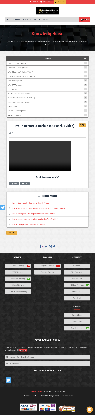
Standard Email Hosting (18, 291)
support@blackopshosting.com (20, 357)
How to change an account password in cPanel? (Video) (32, 213)
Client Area (60, 2)
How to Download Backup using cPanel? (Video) (29, 203)
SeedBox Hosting (18, 278)
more (23, 350)
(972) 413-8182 (13, 363)
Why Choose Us (77, 272)
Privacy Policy (67, 395)
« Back (11, 233)
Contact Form (77, 315)
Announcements (77, 291)
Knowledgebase (27, 41)
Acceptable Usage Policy (49, 395)
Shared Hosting (18, 266)
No (24, 184)
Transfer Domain (47, 272)
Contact (34, 2)
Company (45, 20)
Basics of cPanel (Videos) (46, 41)
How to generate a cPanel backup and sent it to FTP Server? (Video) (37, 208)
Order (85, 20)
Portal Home (13, 41)
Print (82, 125)
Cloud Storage (18, 285)
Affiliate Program (77, 285)
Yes (14, 184)
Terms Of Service (29, 395)
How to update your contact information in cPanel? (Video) (33, 219)
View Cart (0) (46, 2)
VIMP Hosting (18, 272)
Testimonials (77, 278)
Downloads (76, 298)
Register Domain (47, 266)
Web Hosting (31, 20)
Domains (17, 20)
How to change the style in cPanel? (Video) (27, 224)
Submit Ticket (77, 321)
